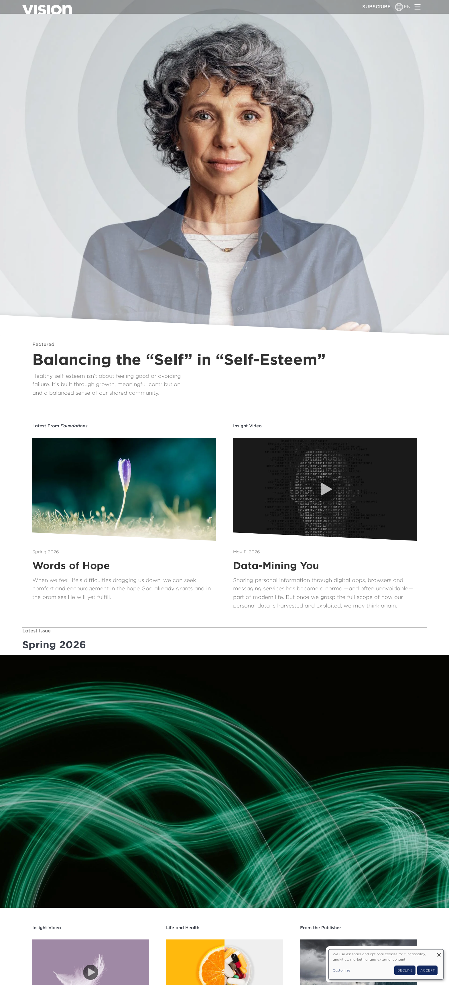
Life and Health (182, 927)
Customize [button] (341, 970)
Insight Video (247, 425)
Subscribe (376, 6)
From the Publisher (320, 927)
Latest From (60, 425)
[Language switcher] (399, 7)
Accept (427, 970)
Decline (405, 970)
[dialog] (386, 964)
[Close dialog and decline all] (439, 952)
